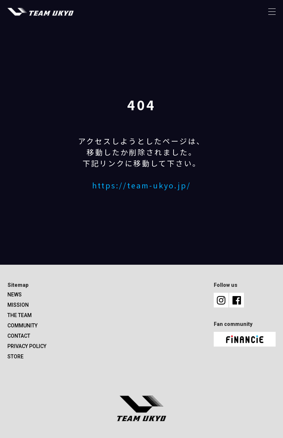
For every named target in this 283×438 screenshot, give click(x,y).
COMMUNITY (22, 325)
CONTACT (18, 336)
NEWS (14, 295)
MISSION (18, 305)
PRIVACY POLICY (26, 346)
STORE (15, 356)
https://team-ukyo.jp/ (141, 185)
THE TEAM (19, 315)
